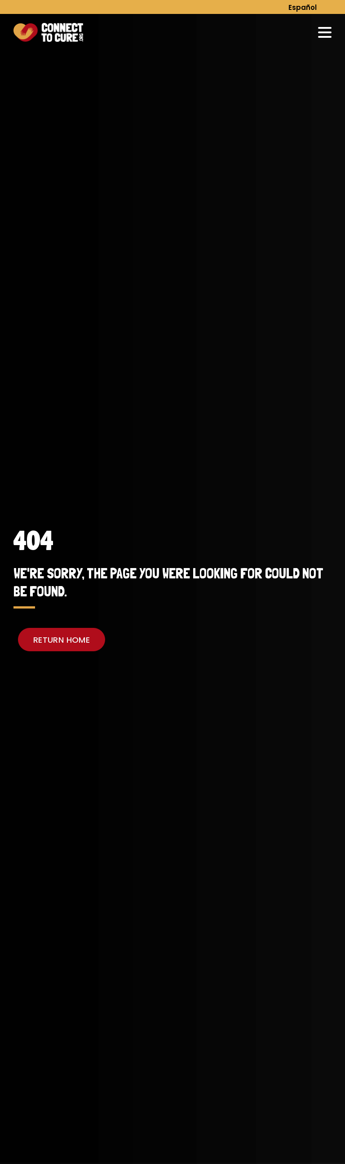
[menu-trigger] (325, 32)
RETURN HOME (61, 639)
